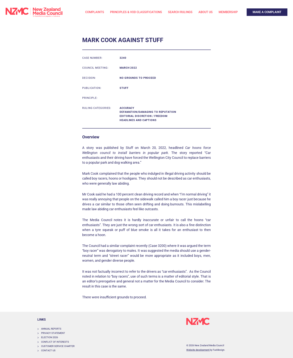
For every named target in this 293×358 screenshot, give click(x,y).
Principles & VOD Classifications (136, 12)
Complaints (94, 12)
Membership (228, 12)
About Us (205, 12)
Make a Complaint (259, 10)
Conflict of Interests (55, 341)
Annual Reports (51, 328)
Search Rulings (180, 12)
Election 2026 (49, 337)
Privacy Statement (53, 333)
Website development (198, 349)
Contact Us (48, 350)
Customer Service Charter (58, 346)
